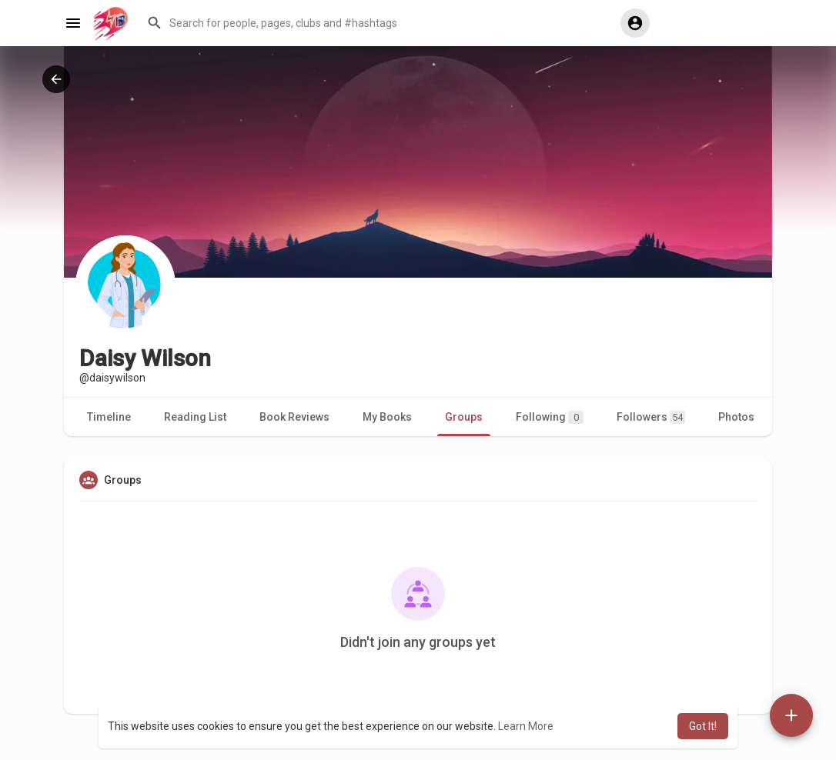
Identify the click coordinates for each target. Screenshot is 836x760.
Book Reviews (294, 417)
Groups (464, 417)
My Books (387, 417)
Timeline (109, 417)
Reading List (195, 417)
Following (550, 417)
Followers (651, 417)
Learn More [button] (525, 726)
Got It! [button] (703, 726)
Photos (736, 417)
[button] (376, 23)
